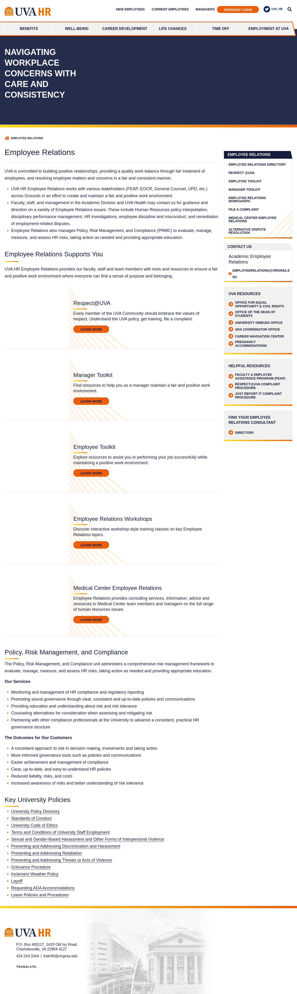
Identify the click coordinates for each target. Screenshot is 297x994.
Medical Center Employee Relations (253, 219)
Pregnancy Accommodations (248, 343)
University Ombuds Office (256, 323)
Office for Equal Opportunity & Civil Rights (256, 304)
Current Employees (170, 9)
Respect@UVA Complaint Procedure (254, 386)
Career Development (124, 29)
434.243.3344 (27, 956)
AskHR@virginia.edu (60, 956)
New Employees (130, 9)
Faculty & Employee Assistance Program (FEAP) (257, 376)
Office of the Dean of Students (252, 314)
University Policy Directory (35, 811)
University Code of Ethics (34, 825)
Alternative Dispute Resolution (247, 231)
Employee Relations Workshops (247, 199)
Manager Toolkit (244, 189)
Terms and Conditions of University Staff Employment (60, 832)
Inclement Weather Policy (34, 874)
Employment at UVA (269, 29)
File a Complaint (244, 209)
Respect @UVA (242, 172)
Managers (205, 9)
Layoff (17, 881)
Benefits (29, 29)
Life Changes (173, 29)
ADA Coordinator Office (254, 329)
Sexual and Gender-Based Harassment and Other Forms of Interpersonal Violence (87, 839)
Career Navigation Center (256, 336)
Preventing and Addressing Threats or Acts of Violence (61, 860)
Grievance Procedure (31, 867)
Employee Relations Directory (257, 164)
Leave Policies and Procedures (40, 895)
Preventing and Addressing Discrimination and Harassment (65, 846)
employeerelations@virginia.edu (261, 274)
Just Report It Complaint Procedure (255, 395)
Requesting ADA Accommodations (42, 888)
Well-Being (76, 29)
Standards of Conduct (31, 818)
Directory (241, 432)
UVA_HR (273, 9)
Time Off (220, 29)
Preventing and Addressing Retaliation (46, 853)
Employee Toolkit (245, 181)
